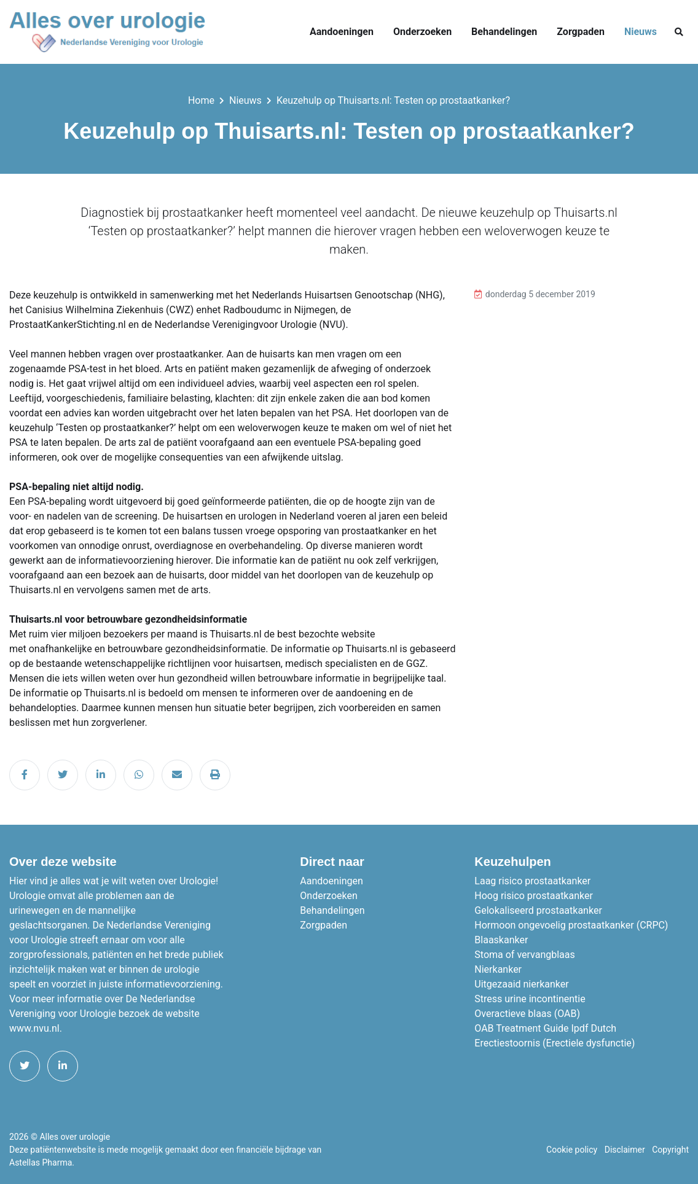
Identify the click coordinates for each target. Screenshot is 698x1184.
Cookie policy (571, 1150)
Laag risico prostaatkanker (532, 881)
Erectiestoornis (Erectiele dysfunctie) (554, 1043)
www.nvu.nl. (35, 1028)
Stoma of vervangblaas (524, 954)
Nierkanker (498, 969)
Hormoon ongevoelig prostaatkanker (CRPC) (571, 925)
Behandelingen (504, 31)
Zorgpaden (581, 31)
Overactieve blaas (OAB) (527, 1013)
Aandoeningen (342, 31)
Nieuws (640, 31)
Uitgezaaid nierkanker (521, 984)
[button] (679, 32)
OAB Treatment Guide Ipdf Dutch (545, 1028)
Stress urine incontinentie (529, 999)
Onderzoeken (422, 31)
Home (201, 100)
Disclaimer (625, 1150)
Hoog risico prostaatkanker (533, 896)
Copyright (670, 1150)
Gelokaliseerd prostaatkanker (538, 910)
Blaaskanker (501, 940)
